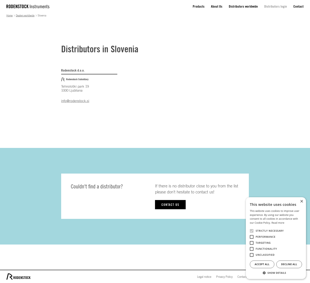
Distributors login (275, 6)
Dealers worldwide (25, 15)
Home (9, 15)
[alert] (276, 238)
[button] (276, 273)
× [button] (301, 201)
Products (199, 6)
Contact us (170, 204)
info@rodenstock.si (75, 101)
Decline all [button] (289, 264)
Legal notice (204, 277)
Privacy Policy (224, 277)
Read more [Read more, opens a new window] (278, 222)
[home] (27, 6)
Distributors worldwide (243, 6)
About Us (216, 6)
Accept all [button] (262, 264)
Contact (298, 6)
